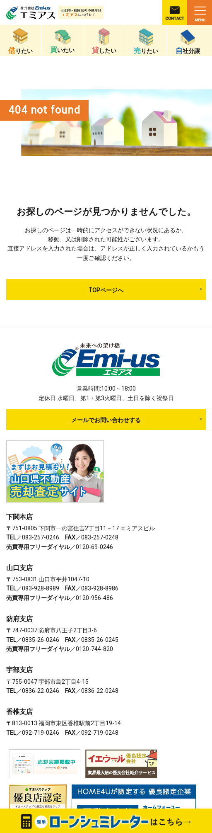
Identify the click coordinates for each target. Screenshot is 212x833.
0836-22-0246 (40, 690)
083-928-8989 (40, 588)
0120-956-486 (94, 598)
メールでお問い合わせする (106, 420)
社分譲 (188, 41)
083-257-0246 (40, 537)
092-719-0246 (40, 732)
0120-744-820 (94, 649)
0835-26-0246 (40, 639)
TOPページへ (106, 290)
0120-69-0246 (94, 547)
